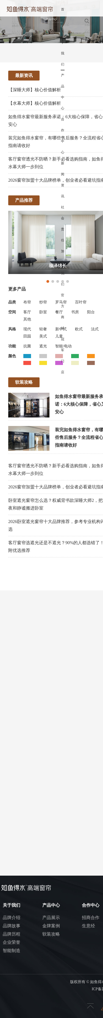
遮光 (43, 346)
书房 (75, 312)
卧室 (43, 312)
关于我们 (62, 47)
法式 (95, 329)
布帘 (27, 302)
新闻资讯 (62, 179)
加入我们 (62, 267)
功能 (12, 346)
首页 (62, 14)
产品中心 (62, 91)
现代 (27, 329)
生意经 (88, 925)
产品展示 (51, 917)
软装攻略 (51, 934)
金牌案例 (51, 925)
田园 (27, 336)
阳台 (91, 312)
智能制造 (11, 950)
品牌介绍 (11, 917)
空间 (12, 312)
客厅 (27, 312)
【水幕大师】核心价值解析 (34, 103)
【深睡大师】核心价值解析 (34, 89)
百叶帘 (81, 302)
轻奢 (43, 329)
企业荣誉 (11, 942)
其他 (27, 319)
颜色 (12, 356)
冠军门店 (62, 355)
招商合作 (90, 917)
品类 (12, 302)
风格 (12, 329)
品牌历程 (11, 934)
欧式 (79, 329)
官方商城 (62, 311)
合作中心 (62, 135)
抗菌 (27, 346)
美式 (43, 336)
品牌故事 (11, 925)
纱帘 (43, 302)
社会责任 (62, 223)
